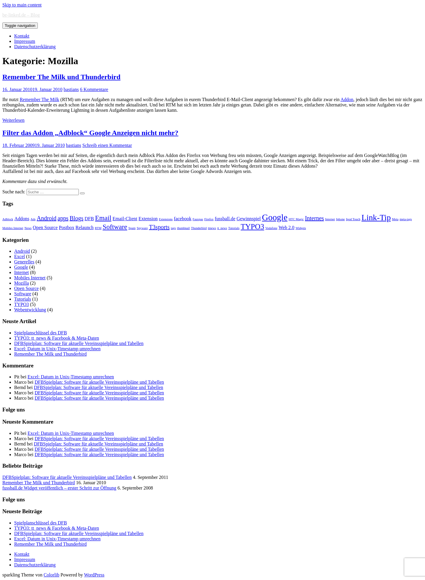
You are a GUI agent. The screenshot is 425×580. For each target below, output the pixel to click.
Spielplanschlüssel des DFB (40, 332)
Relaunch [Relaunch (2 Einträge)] (85, 227)
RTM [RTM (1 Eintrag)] (98, 228)
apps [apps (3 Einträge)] (63, 218)
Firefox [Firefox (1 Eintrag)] (208, 219)
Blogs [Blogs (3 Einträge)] (77, 218)
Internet (21, 272)
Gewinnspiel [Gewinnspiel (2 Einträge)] (248, 218)
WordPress (94, 574)
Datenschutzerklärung (34, 46)
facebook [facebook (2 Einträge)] (183, 218)
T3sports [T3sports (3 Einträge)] (159, 227)
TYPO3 (21, 304)
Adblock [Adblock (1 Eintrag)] (7, 219)
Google (21, 267)
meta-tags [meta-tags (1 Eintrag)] (406, 219)
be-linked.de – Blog (21, 14)
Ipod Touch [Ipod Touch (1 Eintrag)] (353, 219)
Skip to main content (22, 4)
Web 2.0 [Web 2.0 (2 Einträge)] (287, 227)
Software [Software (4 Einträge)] (115, 227)
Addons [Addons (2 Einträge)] (22, 218)
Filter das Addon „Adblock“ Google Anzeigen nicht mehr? (90, 133)
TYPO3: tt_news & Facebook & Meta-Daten (56, 338)
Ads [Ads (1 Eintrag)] (32, 219)
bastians (71, 89)
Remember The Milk (39, 99)
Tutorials (22, 299)
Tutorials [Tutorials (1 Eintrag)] (233, 228)
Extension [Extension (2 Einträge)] (148, 218)
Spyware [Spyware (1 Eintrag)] (142, 228)
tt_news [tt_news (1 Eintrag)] (222, 228)
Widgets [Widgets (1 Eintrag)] (300, 228)
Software (22, 293)
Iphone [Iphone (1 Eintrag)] (340, 219)
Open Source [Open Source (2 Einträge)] (45, 227)
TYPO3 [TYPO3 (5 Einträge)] (252, 226)
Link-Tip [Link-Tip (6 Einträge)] (376, 217)
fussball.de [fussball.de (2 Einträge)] (225, 218)
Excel (19, 256)
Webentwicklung (30, 309)
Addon (347, 99)
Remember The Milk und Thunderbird (61, 77)
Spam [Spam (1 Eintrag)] (131, 228)
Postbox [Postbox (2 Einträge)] (66, 227)
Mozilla (21, 283)
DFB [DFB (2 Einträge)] (89, 218)
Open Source (26, 288)
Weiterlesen (13, 120)
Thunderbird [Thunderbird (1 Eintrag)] (199, 228)
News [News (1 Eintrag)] (28, 228)
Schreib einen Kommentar (107, 145)
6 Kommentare (94, 89)
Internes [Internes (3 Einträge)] (314, 218)
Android (22, 251)
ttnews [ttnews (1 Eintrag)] (212, 228)
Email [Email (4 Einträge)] (103, 218)
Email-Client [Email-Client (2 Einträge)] (124, 218)
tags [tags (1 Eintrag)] (173, 228)
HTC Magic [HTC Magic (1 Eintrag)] (296, 219)
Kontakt (22, 35)
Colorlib (51, 574)
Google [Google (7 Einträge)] (274, 217)
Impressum (24, 41)
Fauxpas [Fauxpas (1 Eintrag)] (198, 219)
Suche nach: (13, 191)
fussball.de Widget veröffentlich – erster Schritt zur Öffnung (59, 487)
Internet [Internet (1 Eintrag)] (330, 219)
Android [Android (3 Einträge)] (46, 218)
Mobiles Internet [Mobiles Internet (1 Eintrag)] (12, 228)
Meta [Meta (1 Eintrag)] (395, 219)
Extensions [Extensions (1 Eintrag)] (166, 219)
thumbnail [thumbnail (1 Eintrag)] (183, 228)
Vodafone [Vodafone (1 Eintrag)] (271, 228)
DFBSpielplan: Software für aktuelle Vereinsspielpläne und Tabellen (78, 343)
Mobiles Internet (29, 277)
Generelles (24, 261)
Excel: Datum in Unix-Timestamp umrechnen (57, 348)
